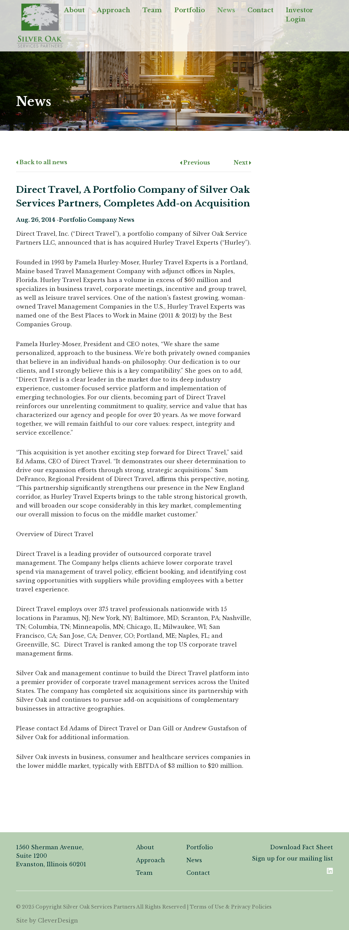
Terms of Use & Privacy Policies (231, 907)
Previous (195, 162)
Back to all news (41, 162)
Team (152, 10)
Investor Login (299, 14)
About (74, 10)
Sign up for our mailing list (292, 858)
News (226, 10)
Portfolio (189, 10)
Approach (113, 10)
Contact (260, 10)
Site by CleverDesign (47, 920)
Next (242, 162)
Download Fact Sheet (301, 847)
